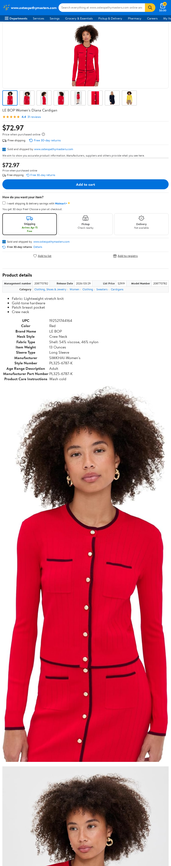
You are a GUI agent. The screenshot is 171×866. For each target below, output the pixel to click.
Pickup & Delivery (110, 18)
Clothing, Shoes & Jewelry (50, 289)
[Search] (150, 7)
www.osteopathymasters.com (53, 149)
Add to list (42, 256)
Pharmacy (134, 18)
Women (74, 289)
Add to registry (125, 256)
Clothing (87, 289)
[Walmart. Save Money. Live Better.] (30, 7)
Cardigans (117, 289)
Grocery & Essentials (79, 18)
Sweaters (102, 289)
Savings (54, 18)
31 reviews (34, 117)
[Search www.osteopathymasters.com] (101, 7)
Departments (16, 18)
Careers (152, 18)
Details (37, 247)
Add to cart (85, 184)
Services (38, 18)
